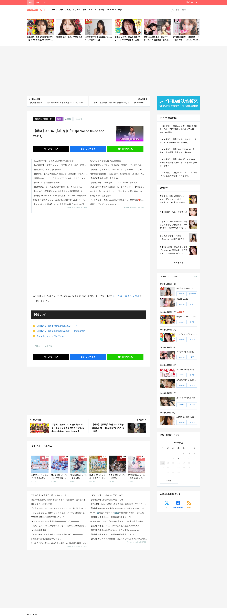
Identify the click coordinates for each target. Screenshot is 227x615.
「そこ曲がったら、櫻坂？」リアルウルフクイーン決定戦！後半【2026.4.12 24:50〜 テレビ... (59, 513)
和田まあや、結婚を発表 (100, 196)
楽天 (192, 357)
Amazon (181, 304)
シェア (90, 149)
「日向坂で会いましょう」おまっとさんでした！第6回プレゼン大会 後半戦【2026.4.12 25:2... (59, 508)
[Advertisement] (113, 71)
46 (37, 2)
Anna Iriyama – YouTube (50, 336)
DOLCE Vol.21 (182, 299)
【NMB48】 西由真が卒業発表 (46, 182)
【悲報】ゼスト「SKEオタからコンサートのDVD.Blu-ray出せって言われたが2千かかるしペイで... (59, 526)
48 (30, 2)
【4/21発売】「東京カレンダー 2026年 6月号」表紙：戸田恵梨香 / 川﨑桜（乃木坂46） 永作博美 (60, 165)
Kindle (181, 294)
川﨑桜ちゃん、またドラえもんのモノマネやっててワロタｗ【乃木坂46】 (60, 178)
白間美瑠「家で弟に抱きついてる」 (46, 539)
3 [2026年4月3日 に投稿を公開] (183, 454)
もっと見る (178, 262)
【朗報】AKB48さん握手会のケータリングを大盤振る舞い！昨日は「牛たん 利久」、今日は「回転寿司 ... (119, 508)
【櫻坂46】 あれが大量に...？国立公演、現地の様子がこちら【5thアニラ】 (60, 174)
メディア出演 (65, 10)
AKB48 (68, 119)
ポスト (52, 149)
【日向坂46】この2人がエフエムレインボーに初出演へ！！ (115, 182)
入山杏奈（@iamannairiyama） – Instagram (61, 331)
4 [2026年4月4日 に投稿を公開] (189, 454)
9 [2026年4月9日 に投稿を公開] (178, 458)
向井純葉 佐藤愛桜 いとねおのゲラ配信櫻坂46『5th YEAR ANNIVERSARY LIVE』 (117, 174)
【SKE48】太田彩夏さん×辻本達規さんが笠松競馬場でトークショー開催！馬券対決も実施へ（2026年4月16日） (60, 191)
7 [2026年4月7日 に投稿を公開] (167, 458)
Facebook (178, 507)
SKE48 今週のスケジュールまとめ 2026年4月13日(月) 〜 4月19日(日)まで (60, 200)
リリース (76, 10)
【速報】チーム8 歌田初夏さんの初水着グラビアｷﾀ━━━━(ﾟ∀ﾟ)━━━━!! (59, 534)
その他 (101, 10)
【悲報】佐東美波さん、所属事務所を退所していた (112, 517)
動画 (84, 10)
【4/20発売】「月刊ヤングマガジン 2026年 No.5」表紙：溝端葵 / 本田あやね (178, 174)
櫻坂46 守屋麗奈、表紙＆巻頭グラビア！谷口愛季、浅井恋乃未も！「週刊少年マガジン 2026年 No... (59, 500)
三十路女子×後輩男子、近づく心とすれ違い (49, 495)
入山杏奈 (78, 119)
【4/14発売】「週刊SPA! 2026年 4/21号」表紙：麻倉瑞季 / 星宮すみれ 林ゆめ (178, 150)
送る (127, 149)
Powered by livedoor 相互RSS (77, 207)
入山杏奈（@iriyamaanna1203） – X (57, 326)
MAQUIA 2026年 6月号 (185, 370)
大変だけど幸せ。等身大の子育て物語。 (107, 495)
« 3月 (168, 480)
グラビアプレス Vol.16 (185, 352)
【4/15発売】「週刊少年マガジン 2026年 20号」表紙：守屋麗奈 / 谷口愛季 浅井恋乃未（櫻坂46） (178, 162)
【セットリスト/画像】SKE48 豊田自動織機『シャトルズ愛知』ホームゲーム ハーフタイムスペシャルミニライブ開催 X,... (60, 204)
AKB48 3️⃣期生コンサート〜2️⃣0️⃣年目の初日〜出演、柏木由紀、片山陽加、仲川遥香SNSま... (119, 513)
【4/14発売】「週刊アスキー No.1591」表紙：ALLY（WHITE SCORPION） (178, 140)
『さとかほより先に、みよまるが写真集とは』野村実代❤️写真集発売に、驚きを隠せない (117, 200)
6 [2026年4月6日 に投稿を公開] (162, 458)
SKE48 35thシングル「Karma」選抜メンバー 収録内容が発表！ (117, 521)
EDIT (44, 458)
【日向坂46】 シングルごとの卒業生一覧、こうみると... (57, 187)
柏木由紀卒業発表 (38, 530)
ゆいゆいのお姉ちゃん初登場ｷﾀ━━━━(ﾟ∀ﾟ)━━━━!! (55, 521)
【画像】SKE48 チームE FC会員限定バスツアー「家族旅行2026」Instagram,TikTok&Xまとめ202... (60, 196)
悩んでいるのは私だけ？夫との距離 (105, 161)
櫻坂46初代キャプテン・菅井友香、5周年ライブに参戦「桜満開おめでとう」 (117, 165)
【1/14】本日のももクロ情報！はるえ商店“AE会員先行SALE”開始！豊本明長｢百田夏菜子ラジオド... (119, 539)
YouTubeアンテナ (114, 10)
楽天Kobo (192, 294)
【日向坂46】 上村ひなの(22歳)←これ (49, 169)
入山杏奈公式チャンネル (126, 296)
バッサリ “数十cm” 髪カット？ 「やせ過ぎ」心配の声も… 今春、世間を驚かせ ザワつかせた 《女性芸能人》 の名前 (117, 191)
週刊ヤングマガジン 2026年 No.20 (105, 204)
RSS (189, 507)
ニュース (53, 10)
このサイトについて (191, 2)
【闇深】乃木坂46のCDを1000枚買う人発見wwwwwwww (114, 526)
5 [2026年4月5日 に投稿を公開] (194, 454)
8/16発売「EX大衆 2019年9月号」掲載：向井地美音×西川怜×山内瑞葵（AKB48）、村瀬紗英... (59, 543)
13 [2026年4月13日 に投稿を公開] (162, 463)
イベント (92, 10)
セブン (192, 304)
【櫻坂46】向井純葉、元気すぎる (104, 178)
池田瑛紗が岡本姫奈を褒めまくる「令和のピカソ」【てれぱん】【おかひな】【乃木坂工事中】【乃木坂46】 (117, 187)
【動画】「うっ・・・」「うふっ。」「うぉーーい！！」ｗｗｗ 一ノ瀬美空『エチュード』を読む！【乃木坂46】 (117, 169)
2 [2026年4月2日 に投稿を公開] (178, 454)
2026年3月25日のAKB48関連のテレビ (47, 517)
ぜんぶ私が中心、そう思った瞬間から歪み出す (53, 161)
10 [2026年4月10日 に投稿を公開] (184, 458)
